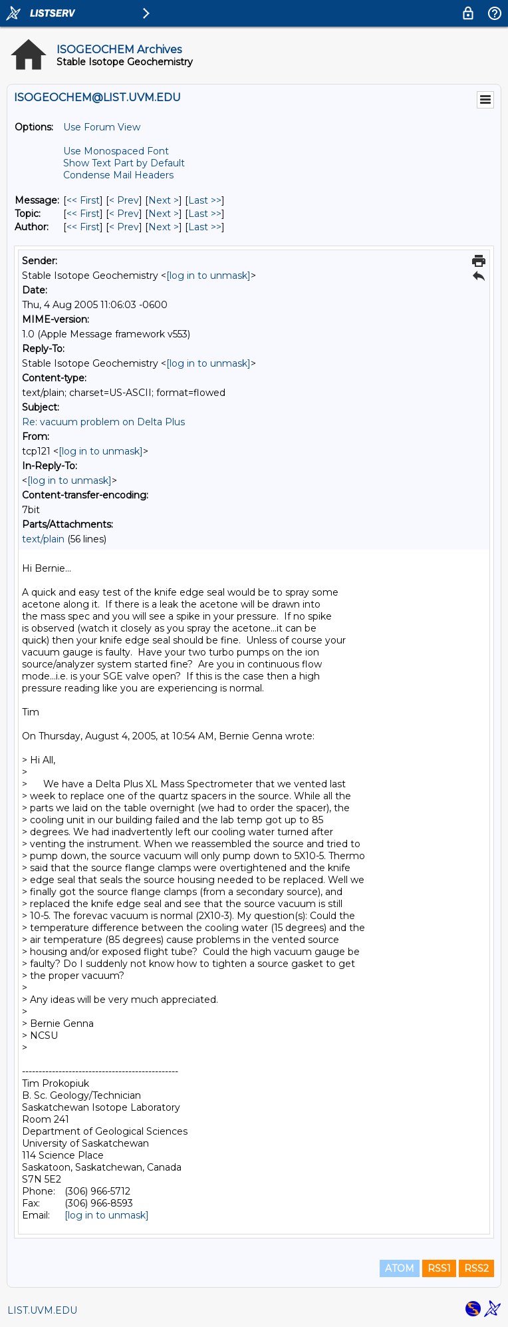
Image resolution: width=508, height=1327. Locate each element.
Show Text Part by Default (124, 163)
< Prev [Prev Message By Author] (124, 227)
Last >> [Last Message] (204, 200)
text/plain (43, 539)
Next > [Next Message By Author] (163, 227)
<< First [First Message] (83, 200)
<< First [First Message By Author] (83, 227)
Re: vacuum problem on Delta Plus (103, 422)
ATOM (399, 1268)
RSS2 (476, 1268)
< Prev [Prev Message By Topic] (124, 214)
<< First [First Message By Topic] (83, 214)
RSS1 (439, 1268)
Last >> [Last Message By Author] (204, 227)
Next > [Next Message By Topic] (163, 214)
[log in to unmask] (208, 276)
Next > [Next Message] (163, 200)
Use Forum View (101, 127)
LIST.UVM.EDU (42, 1310)
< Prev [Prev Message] (124, 200)
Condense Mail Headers (118, 175)
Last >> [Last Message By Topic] (204, 214)
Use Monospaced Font (116, 151)
